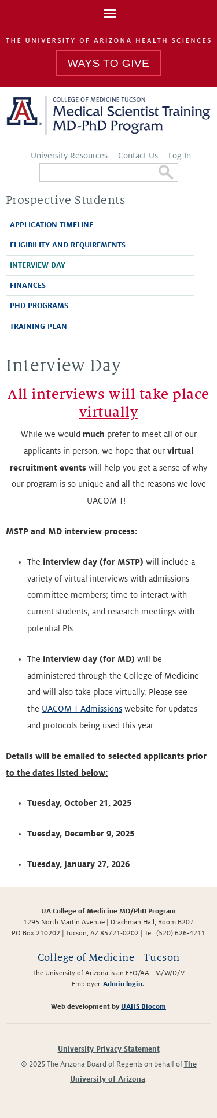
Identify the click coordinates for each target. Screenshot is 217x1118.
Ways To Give (108, 63)
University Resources (69, 155)
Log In (179, 155)
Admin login (122, 984)
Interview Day (37, 265)
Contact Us (138, 155)
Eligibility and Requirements (68, 245)
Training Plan (38, 327)
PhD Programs (39, 306)
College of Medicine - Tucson (109, 957)
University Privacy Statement (109, 1049)
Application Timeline (51, 225)
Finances (28, 286)
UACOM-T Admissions (82, 708)
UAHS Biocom (143, 1006)
